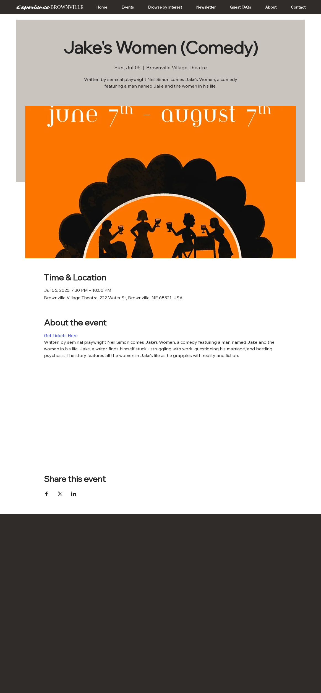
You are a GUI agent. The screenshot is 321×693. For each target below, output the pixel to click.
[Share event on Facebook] (46, 494)
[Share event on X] (60, 494)
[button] (127, 7)
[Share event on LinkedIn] (73, 494)
